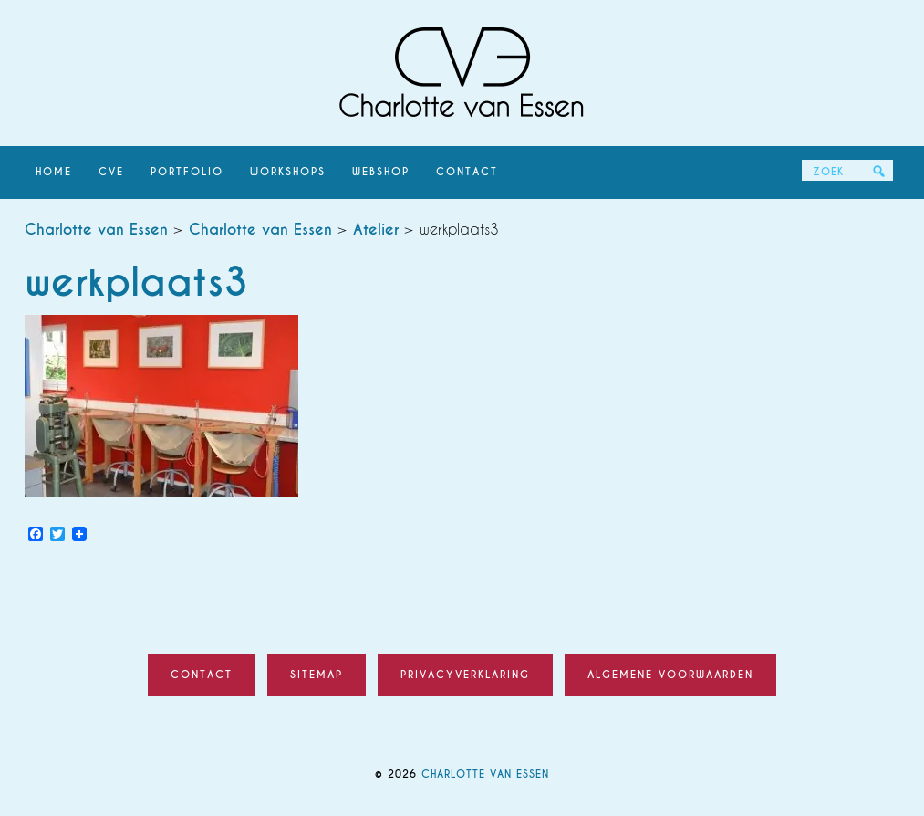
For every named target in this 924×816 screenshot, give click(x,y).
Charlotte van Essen (462, 73)
